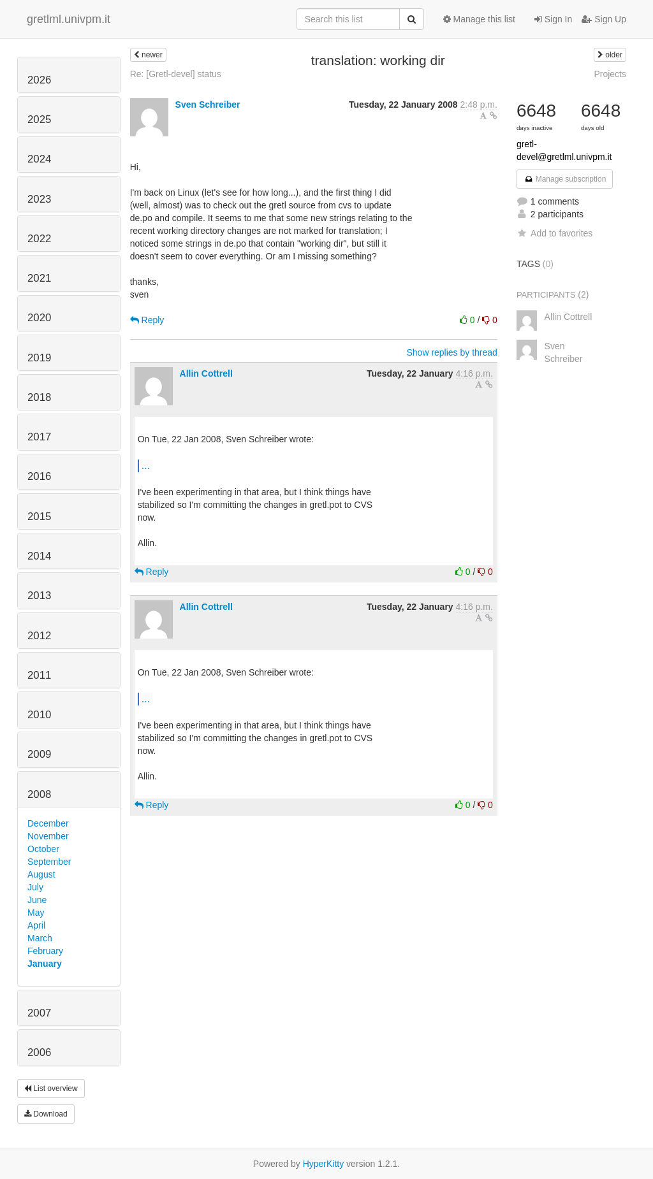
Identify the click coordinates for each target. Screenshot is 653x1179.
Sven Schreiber (207, 104)
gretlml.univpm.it (68, 19)
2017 (39, 437)
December (48, 823)
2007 (39, 1013)
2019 (39, 358)
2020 (39, 318)
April (36, 925)
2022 (39, 239)
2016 (39, 476)
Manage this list (479, 19)
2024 (39, 159)
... (146, 465)
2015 (39, 516)
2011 (39, 675)
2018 (39, 397)
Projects (610, 74)
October (43, 849)
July (35, 887)
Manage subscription (565, 179)
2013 (39, 596)
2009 (39, 754)
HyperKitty (323, 1164)
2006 (39, 1052)
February (45, 951)
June (37, 900)
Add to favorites (554, 233)
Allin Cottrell (206, 373)
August (41, 874)
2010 (39, 715)
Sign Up (604, 19)
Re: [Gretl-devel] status (175, 74)
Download (46, 1114)
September (49, 862)
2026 (39, 80)
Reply (147, 320)
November (48, 836)
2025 (39, 119)
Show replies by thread (451, 352)
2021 (39, 278)
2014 (39, 556)
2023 (39, 199)
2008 (39, 794)
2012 (39, 636)
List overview (51, 1088)
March (39, 938)
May (35, 913)
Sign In (553, 19)
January (44, 963)
